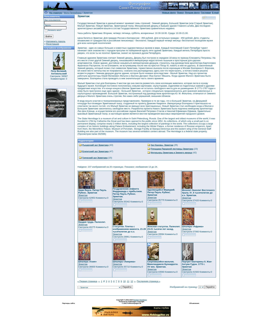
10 (124, 281)
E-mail (215, 12)
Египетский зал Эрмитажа (95, 151)
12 (132, 281)
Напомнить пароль (55, 41)
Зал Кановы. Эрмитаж (162, 145)
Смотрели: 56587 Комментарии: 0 (59, 77)
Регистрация (52, 44)
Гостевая (206, 12)
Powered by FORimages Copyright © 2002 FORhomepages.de (131, 302)
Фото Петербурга (72, 12)
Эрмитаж (83, 195)
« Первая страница (87, 281)
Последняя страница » (148, 281)
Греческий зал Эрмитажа (95, 158)
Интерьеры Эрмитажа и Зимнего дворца (171, 152)
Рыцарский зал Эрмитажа (95, 145)
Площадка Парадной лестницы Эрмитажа (172, 149)
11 (128, 281)
